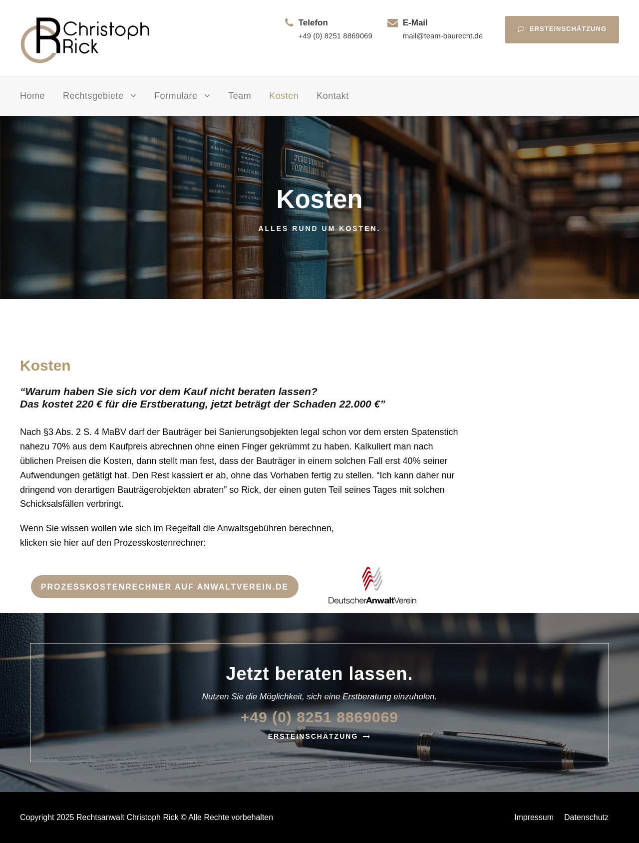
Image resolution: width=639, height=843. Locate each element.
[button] (22, 821)
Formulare (176, 96)
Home (32, 96)
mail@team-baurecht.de (443, 35)
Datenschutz (586, 817)
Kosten (284, 96)
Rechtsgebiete (93, 96)
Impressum (534, 817)
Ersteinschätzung (562, 28)
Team (239, 96)
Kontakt (333, 96)
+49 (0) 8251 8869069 (335, 35)
